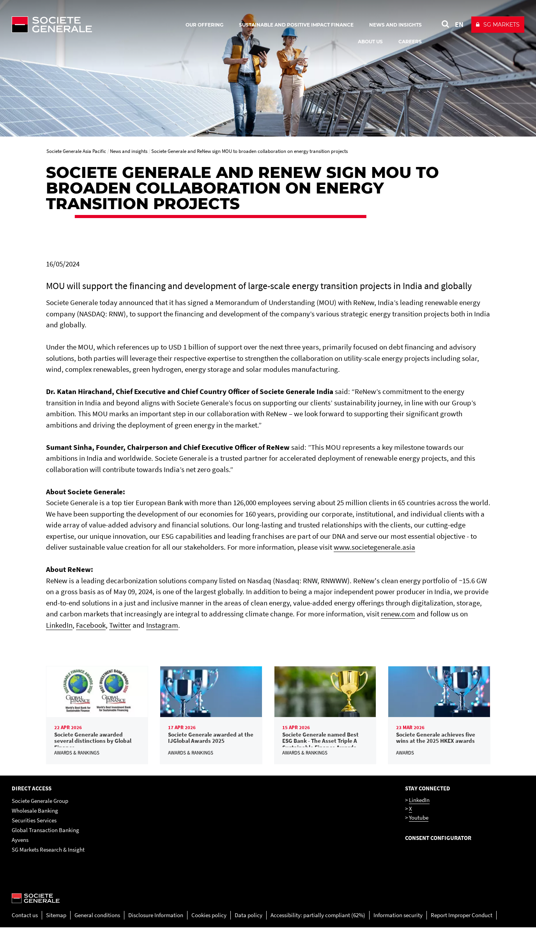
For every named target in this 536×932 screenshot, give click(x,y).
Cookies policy (208, 919)
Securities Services (34, 824)
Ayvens (20, 844)
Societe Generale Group (40, 805)
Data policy (248, 919)
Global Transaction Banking (45, 834)
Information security (398, 919)
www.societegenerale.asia (374, 547)
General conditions (97, 919)
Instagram (162, 625)
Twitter (120, 625)
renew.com (398, 613)
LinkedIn (59, 625)
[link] (97, 717)
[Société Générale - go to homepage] (97, 24)
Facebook (91, 625)
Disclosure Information (155, 919)
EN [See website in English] (459, 24)
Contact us (25, 919)
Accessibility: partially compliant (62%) (318, 919)
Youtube (418, 821)
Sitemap (56, 919)
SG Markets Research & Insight (48, 853)
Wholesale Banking (35, 814)
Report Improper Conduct (461, 919)
